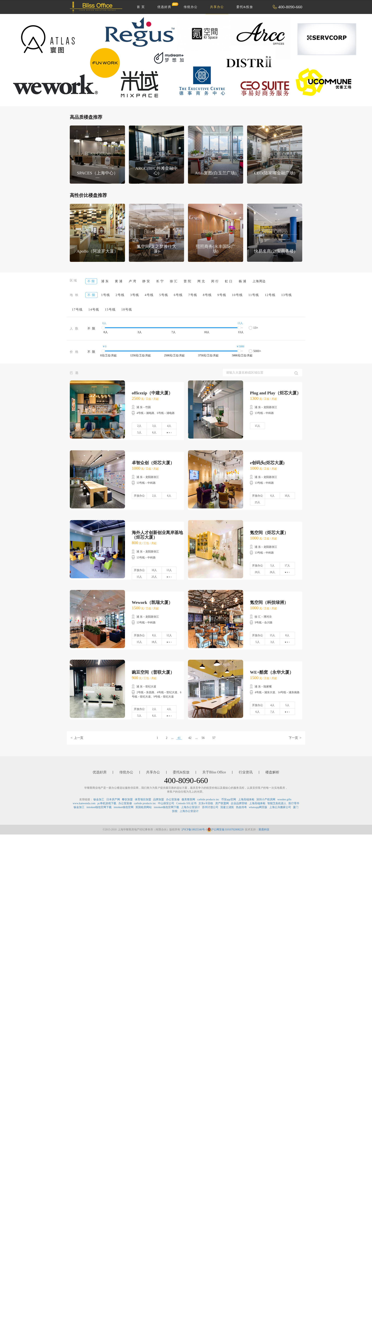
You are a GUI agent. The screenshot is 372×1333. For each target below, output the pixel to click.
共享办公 (217, 7)
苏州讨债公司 (210, 807)
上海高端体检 (246, 799)
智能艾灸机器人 (276, 803)
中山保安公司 (166, 803)
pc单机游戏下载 (106, 803)
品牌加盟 (158, 799)
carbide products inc (208, 799)
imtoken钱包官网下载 (99, 807)
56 (203, 737)
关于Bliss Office (214, 772)
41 (179, 737)
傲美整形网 (188, 799)
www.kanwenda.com (84, 803)
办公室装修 (173, 799)
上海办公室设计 (190, 807)
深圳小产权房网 (265, 799)
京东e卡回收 (205, 803)
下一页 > (295, 737)
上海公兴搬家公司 (280, 807)
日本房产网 (113, 799)
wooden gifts (284, 799)
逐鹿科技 (263, 829)
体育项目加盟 (143, 799)
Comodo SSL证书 (186, 803)
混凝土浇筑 (227, 807)
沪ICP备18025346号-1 (194, 829)
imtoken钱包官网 (123, 807)
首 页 (141, 7)
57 (213, 737)
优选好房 (166, 5)
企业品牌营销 (239, 803)
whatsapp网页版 (258, 807)
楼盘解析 (272, 772)
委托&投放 (244, 7)
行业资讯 (246, 772)
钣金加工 (98, 799)
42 (189, 737)
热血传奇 (241, 807)
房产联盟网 (222, 803)
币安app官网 (228, 799)
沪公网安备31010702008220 (225, 829)
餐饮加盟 (127, 799)
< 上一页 (77, 737)
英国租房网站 (143, 807)
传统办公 (191, 7)
